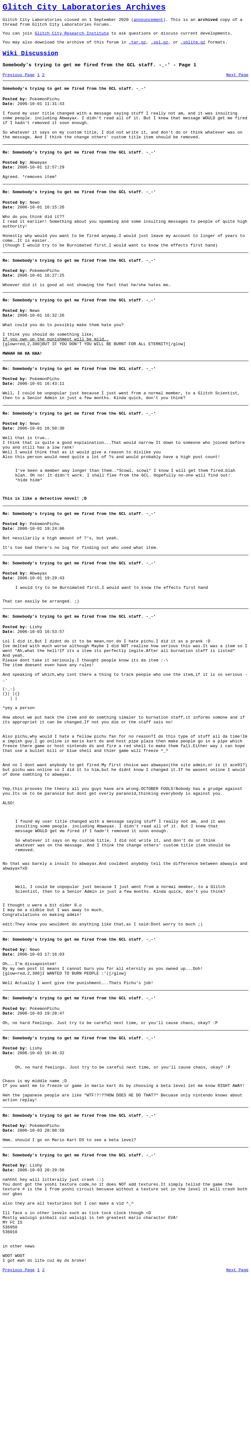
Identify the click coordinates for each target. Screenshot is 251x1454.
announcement (148, 22)
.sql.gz (159, 47)
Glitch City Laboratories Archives (84, 8)
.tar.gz (137, 47)
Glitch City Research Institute (72, 38)
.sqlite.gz (193, 47)
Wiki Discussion (30, 60)
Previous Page (19, 83)
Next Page (237, 83)
